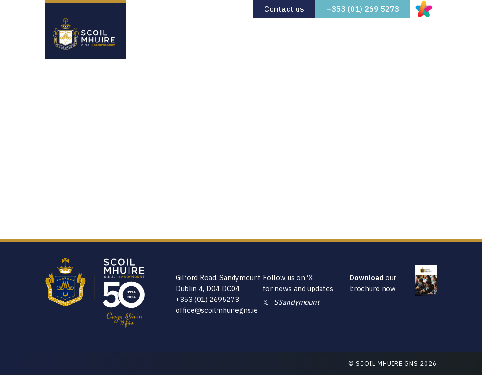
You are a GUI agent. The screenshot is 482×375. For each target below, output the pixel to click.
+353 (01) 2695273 (207, 299)
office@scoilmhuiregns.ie (217, 310)
